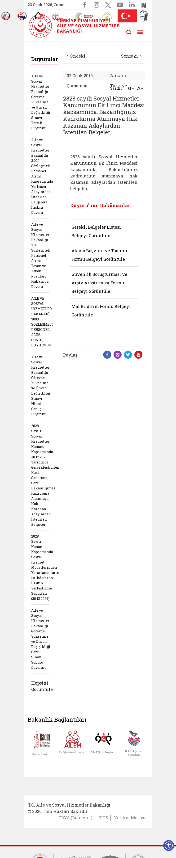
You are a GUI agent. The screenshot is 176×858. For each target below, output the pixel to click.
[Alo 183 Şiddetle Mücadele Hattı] (5, 16)
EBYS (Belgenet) (75, 817)
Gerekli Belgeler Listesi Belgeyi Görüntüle (96, 231)
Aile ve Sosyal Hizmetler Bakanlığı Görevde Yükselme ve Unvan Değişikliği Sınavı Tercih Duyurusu (40, 102)
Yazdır (116, 88)
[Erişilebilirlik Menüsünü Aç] (168, 845)
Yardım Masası (130, 817)
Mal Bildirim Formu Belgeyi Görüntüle (101, 310)
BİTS (103, 817)
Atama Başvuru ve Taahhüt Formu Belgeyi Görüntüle (100, 255)
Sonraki (131, 56)
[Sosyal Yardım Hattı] (22, 16)
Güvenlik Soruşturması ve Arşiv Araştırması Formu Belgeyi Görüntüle (99, 282)
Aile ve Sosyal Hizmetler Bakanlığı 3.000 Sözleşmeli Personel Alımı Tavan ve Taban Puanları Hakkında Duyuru (41, 255)
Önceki (75, 56)
